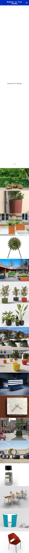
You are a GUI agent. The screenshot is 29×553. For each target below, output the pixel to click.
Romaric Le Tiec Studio (15, 3)
